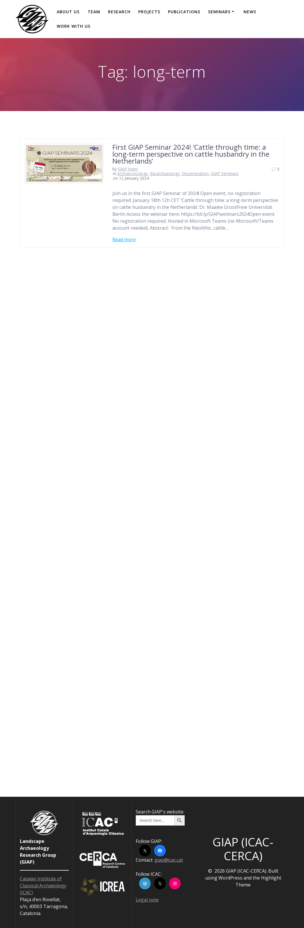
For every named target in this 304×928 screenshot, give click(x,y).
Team (94, 11)
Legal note (147, 900)
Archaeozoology (132, 173)
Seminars (219, 11)
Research (119, 11)
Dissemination (195, 173)
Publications (184, 11)
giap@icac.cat (168, 860)
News (249, 11)
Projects (149, 11)
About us (68, 11)
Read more (124, 239)
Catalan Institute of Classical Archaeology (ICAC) (43, 885)
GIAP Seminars (225, 173)
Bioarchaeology (165, 173)
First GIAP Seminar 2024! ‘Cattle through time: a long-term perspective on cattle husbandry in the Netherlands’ (190, 154)
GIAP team (128, 169)
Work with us (73, 26)
